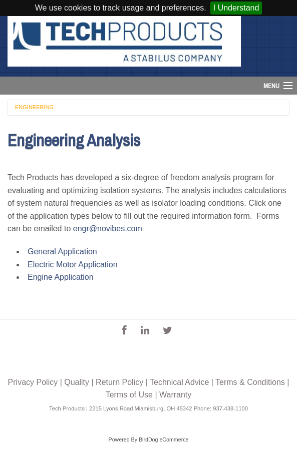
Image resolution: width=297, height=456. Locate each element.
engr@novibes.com (107, 228)
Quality (76, 382)
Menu (271, 86)
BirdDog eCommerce (164, 439)
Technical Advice (179, 382)
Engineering (34, 107)
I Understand (236, 8)
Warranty (175, 394)
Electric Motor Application (73, 264)
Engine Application (61, 277)
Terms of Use (129, 394)
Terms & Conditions (250, 382)
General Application (62, 251)
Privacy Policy (33, 382)
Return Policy (119, 382)
